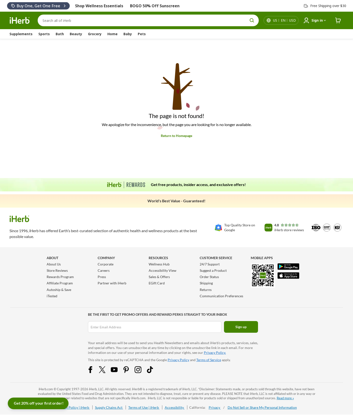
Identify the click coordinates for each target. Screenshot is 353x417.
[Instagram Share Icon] (141, 372)
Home (112, 34)
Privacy (215, 407)
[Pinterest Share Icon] (129, 372)
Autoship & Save (59, 290)
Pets (142, 34)
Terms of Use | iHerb (144, 407)
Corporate (105, 264)
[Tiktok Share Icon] (153, 372)
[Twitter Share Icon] (105, 372)
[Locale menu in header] (284, 20)
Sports (44, 34)
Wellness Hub (159, 264)
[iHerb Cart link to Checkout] (338, 20)
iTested (52, 296)
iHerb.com (46, 389)
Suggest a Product (213, 270)
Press (102, 277)
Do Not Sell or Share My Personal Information (262, 407)
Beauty (76, 34)
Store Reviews (57, 270)
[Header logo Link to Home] (19, 21)
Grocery (95, 34)
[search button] (252, 20)
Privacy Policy (178, 360)
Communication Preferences (221, 296)
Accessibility (175, 407)
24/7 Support (210, 264)
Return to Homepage (176, 136)
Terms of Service (208, 360)
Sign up (241, 327)
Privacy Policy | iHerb (73, 407)
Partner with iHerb (112, 283)
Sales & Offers (159, 277)
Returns (206, 290)
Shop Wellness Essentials (99, 6)
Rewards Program (60, 277)
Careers (104, 270)
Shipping (206, 283)
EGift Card (157, 283)
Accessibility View (162, 270)
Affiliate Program (60, 283)
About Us (54, 264)
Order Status (209, 277)
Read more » (285, 398)
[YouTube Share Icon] (117, 372)
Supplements (21, 34)
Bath (60, 34)
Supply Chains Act (109, 407)
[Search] (148, 20)
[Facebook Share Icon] (93, 372)
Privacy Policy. (215, 352)
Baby (127, 34)
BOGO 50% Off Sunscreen (155, 6)
